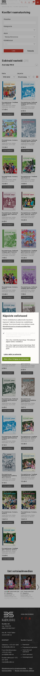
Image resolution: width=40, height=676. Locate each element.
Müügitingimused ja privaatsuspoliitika (15, 326)
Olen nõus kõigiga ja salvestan (16, 359)
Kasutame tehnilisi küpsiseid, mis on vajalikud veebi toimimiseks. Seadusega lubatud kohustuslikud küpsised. (20, 334)
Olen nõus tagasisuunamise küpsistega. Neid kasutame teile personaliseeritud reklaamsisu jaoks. (20, 346)
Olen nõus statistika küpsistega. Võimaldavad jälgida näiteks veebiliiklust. (20, 341)
